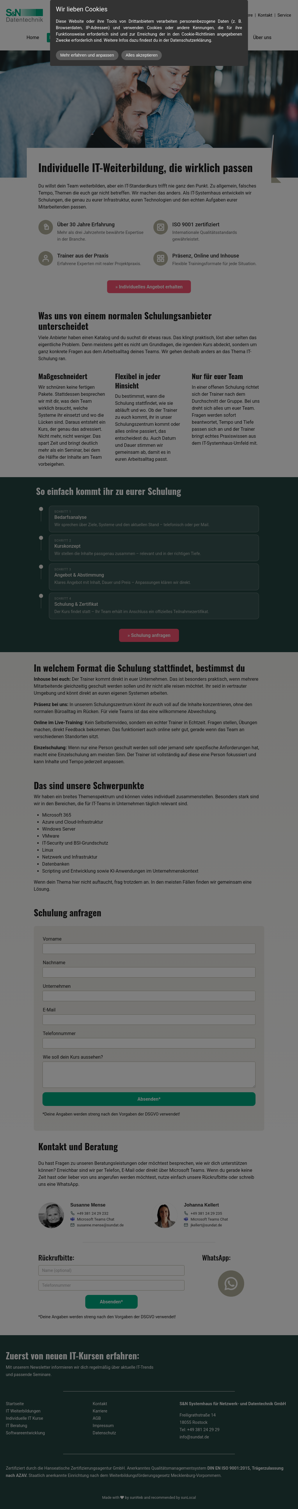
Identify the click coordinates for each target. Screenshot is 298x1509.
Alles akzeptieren (142, 55)
